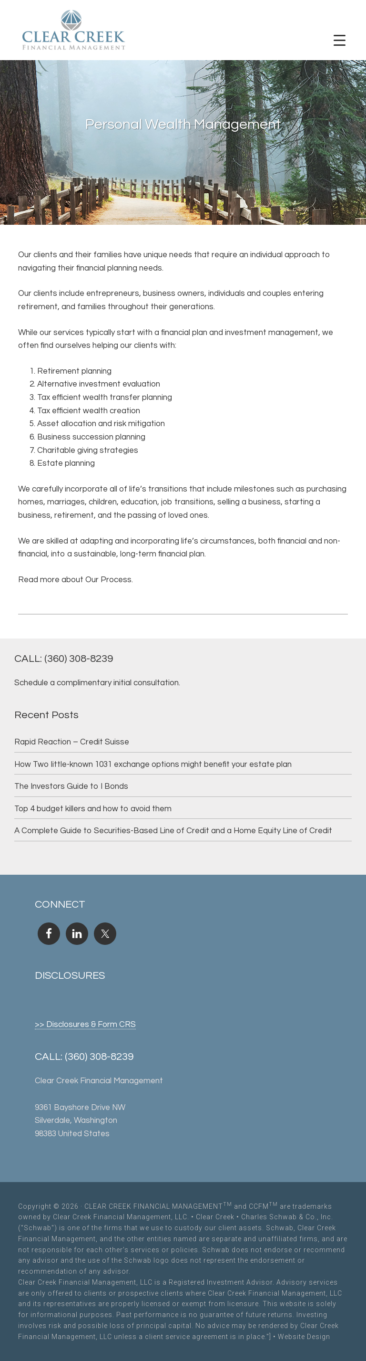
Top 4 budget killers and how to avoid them (93, 809)
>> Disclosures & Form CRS (85, 1024)
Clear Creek (215, 1217)
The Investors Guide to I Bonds (71, 786)
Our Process (108, 580)
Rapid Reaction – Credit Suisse (71, 742)
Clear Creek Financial (74, 31)
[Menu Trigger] (339, 40)
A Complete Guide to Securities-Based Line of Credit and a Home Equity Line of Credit (173, 831)
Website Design (304, 1336)
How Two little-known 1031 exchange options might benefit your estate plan (153, 764)
